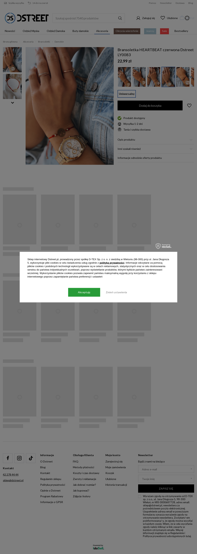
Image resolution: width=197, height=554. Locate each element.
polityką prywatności (111, 262)
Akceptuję (84, 292)
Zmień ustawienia (116, 292)
